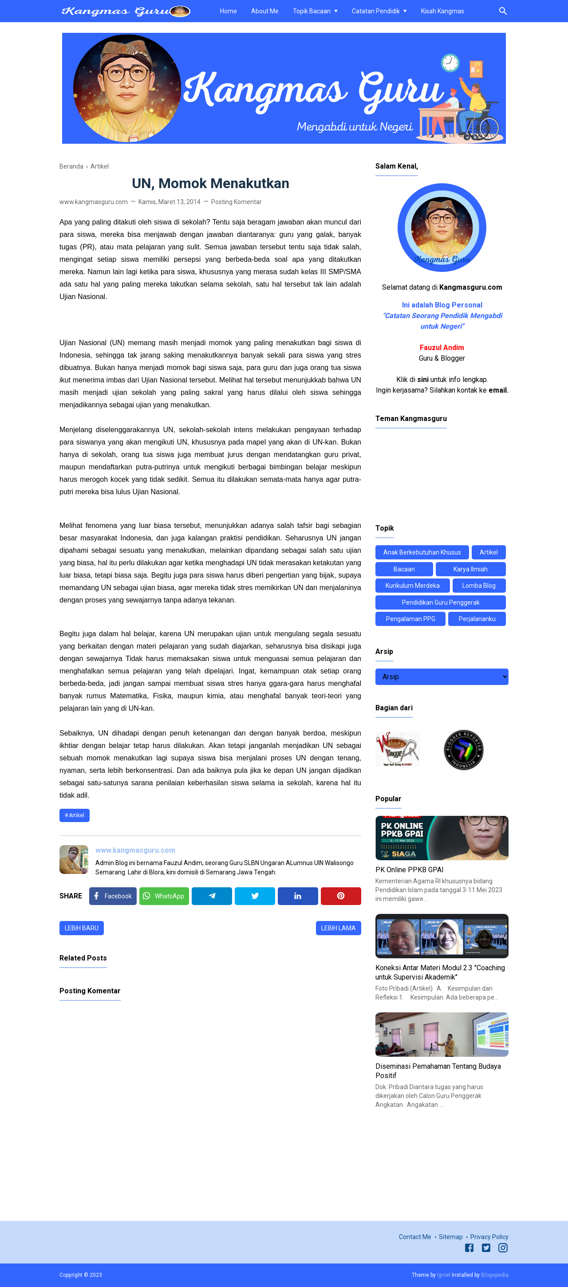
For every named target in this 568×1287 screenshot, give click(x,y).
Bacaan (404, 569)
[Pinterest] (341, 896)
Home (228, 11)
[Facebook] (113, 896)
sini (423, 379)
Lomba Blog (479, 585)
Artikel (76, 815)
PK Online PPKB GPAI (409, 870)
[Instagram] (503, 1249)
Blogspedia (495, 1275)
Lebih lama (338, 928)
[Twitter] (164, 896)
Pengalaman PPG (410, 618)
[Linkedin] (298, 896)
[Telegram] (212, 896)
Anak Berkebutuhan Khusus (422, 552)
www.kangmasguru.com (135, 850)
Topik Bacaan (312, 11)
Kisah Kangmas (442, 11)
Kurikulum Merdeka (413, 585)
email (498, 390)
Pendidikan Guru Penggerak (441, 602)
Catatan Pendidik (376, 11)
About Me (265, 11)
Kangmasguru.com (470, 287)
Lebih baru (82, 928)
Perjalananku (477, 618)
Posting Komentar (236, 201)
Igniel (443, 1275)
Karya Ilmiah (471, 569)
